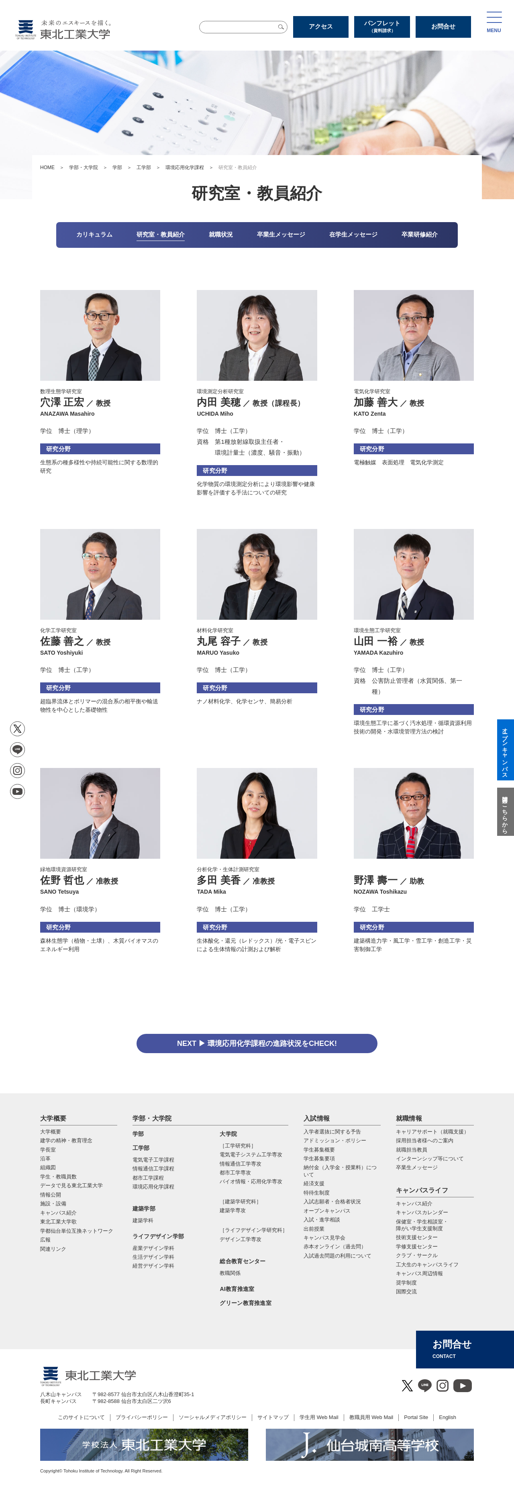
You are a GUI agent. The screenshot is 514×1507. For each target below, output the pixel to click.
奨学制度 (406, 1283)
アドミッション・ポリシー (335, 1140)
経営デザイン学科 (153, 1266)
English (447, 1417)
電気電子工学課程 (153, 1160)
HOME (47, 167)
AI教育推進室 (237, 1289)
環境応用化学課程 (184, 167)
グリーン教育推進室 (245, 1303)
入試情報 (317, 1118)
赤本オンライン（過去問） (335, 1247)
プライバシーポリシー (142, 1417)
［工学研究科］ (238, 1146)
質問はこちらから (505, 811)
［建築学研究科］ (240, 1202)
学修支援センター (417, 1247)
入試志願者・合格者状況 (332, 1202)
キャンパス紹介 (414, 1204)
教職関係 (230, 1273)
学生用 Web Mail (319, 1417)
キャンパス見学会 (324, 1238)
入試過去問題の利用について (337, 1256)
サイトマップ (273, 1417)
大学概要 (53, 1118)
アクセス (321, 26)
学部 (117, 167)
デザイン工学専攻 (240, 1239)
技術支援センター (417, 1237)
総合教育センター (242, 1261)
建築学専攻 (233, 1210)
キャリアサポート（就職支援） (432, 1132)
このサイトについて (81, 1417)
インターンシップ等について (430, 1159)
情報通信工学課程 (153, 1169)
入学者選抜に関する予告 (332, 1132)
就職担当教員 (411, 1150)
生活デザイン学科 (153, 1257)
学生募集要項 (319, 1159)
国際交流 (406, 1292)
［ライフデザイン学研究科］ (254, 1230)
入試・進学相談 (322, 1220)
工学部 (144, 167)
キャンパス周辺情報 (419, 1273)
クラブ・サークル (417, 1255)
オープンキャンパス (327, 1211)
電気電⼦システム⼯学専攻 (251, 1155)
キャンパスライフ (422, 1190)
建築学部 (144, 1208)
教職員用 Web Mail (371, 1417)
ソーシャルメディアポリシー (213, 1417)
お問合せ (443, 26)
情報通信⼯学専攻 (240, 1164)
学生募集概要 (319, 1150)
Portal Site (416, 1417)
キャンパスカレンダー (422, 1212)
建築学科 (143, 1220)
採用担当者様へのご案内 (424, 1140)
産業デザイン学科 (153, 1248)
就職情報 (409, 1118)
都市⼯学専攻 (235, 1173)
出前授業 (314, 1229)
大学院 (228, 1134)
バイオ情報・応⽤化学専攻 (251, 1181)
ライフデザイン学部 (158, 1236)
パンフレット (382, 26)
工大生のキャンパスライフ (427, 1265)
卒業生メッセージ (417, 1167)
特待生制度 (317, 1193)
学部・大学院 (83, 167)
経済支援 (314, 1183)
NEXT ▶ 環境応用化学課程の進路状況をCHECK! (257, 1043)
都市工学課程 (148, 1178)
